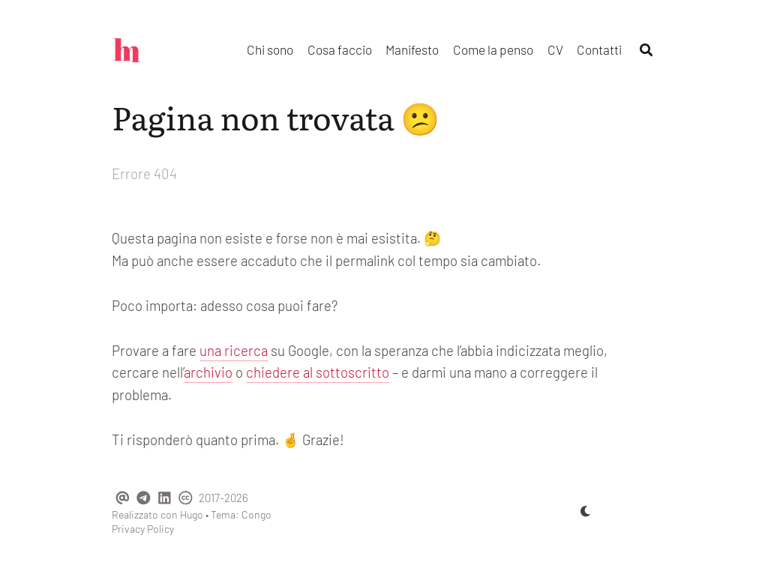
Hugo (191, 514)
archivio (208, 372)
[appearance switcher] (586, 511)
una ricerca (234, 350)
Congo (257, 514)
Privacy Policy (143, 528)
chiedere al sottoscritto (317, 372)
